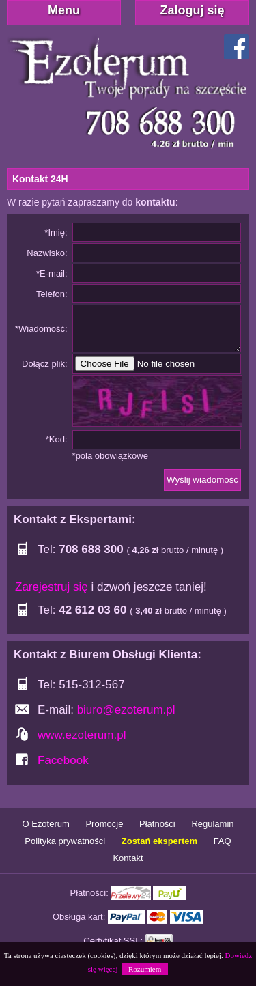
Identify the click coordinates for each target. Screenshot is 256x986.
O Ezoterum (45, 824)
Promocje (104, 824)
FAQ (222, 841)
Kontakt (128, 858)
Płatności (157, 824)
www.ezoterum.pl (82, 735)
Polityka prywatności (65, 841)
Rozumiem (144, 969)
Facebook (63, 760)
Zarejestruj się (51, 586)
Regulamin (212, 824)
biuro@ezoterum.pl (126, 709)
